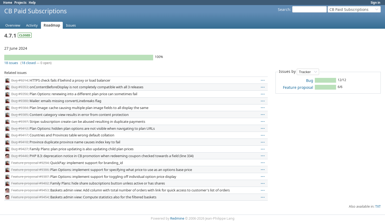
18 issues (11, 63)
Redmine (177, 218)
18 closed (29, 63)
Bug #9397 (19, 121)
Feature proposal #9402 (30, 183)
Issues (71, 25)
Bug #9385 (19, 114)
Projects (20, 3)
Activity (32, 25)
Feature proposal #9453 (30, 190)
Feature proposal (298, 87)
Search (284, 9)
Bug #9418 (19, 142)
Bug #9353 (19, 87)
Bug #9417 (19, 135)
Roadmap (52, 25)
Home (7, 3)
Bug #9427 (19, 148)
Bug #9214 (19, 80)
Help (32, 3)
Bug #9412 (19, 128)
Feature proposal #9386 (30, 169)
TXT (378, 206)
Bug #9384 (19, 107)
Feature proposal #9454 (30, 197)
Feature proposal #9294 (30, 162)
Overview (12, 25)
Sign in (375, 3)
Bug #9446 (19, 155)
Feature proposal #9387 (30, 176)
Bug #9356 (19, 93)
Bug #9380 (19, 100)
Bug (309, 80)
